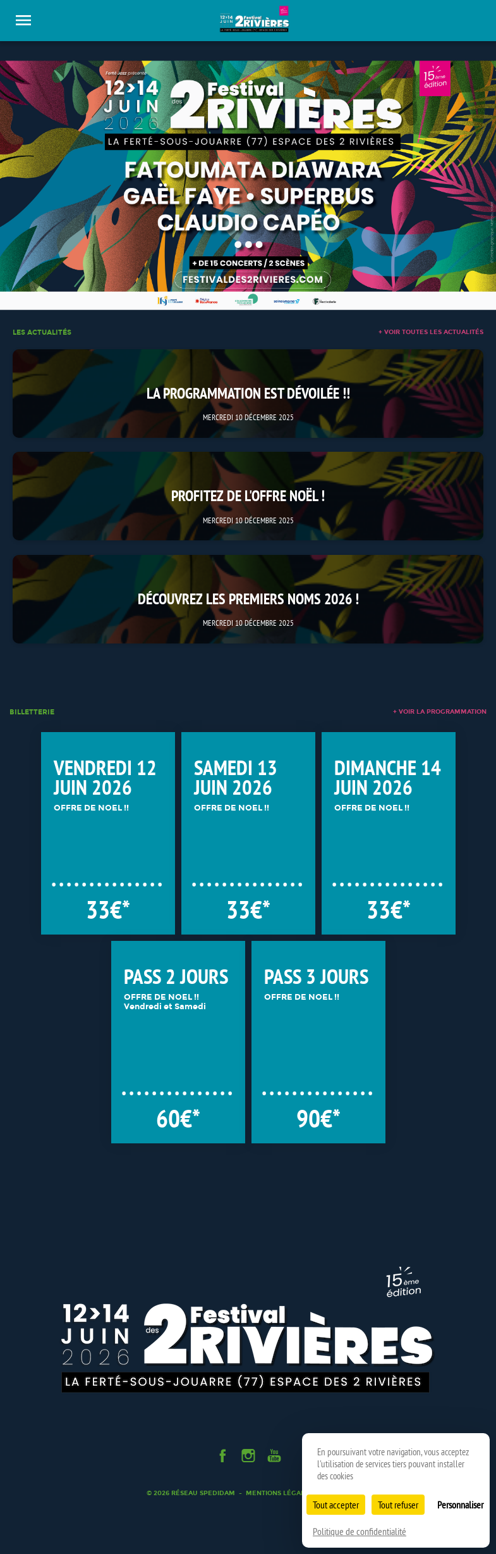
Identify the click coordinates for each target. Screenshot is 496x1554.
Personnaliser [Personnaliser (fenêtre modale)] (460, 1504)
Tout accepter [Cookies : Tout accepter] (336, 1504)
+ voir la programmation (440, 712)
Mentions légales (279, 1492)
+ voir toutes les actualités (430, 332)
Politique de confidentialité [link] (359, 1531)
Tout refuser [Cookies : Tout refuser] (398, 1504)
